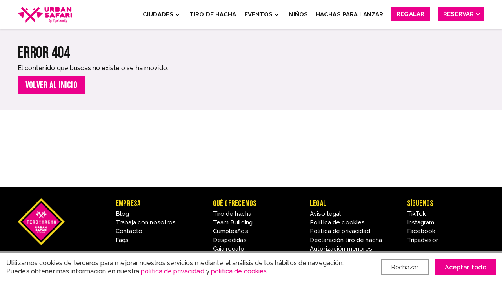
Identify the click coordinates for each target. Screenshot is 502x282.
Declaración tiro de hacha (346, 240)
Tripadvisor (422, 240)
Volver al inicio (51, 85)
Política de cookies (337, 222)
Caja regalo (228, 248)
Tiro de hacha (232, 213)
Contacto (129, 231)
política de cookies (239, 271)
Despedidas (230, 240)
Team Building (233, 222)
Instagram (421, 222)
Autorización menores (341, 248)
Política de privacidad (340, 231)
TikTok (416, 213)
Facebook (421, 231)
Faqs (122, 240)
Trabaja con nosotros (146, 222)
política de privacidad (172, 271)
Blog (122, 213)
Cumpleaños (230, 231)
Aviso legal (325, 213)
